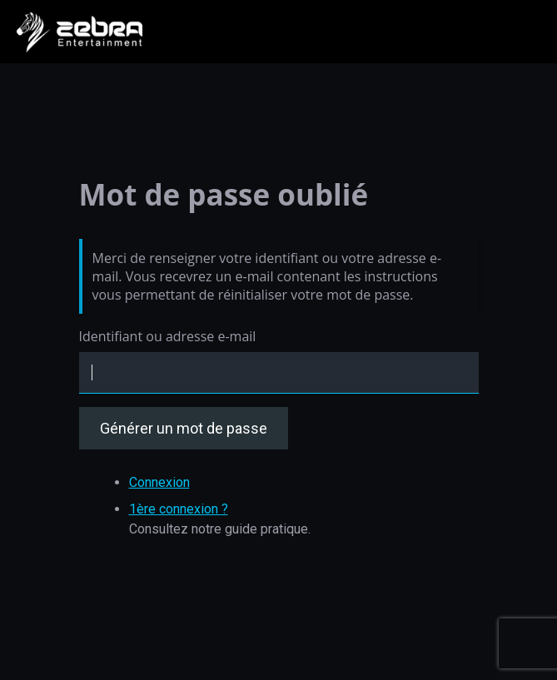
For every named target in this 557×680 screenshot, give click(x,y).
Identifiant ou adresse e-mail (167, 336)
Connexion (159, 482)
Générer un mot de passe (183, 428)
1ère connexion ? (178, 509)
